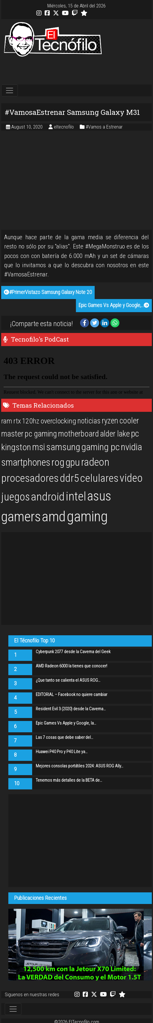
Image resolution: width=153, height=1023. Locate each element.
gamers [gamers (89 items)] (21, 517)
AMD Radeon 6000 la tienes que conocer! (71, 666)
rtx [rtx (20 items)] (17, 421)
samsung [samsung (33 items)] (63, 447)
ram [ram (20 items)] (6, 421)
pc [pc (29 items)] (135, 433)
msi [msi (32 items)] (38, 447)
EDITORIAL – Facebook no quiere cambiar (71, 694)
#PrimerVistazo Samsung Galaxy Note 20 (48, 292)
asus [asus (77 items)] (99, 496)
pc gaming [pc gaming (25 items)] (41, 434)
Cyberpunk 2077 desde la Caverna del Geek (73, 651)
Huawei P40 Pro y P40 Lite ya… (62, 751)
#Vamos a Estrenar (104, 127)
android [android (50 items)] (48, 496)
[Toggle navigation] (9, 90)
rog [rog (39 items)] (57, 462)
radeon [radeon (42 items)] (95, 462)
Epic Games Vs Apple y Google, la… (66, 723)
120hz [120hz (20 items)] (30, 421)
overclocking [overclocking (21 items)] (58, 421)
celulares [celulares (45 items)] (99, 478)
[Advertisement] (76, 71)
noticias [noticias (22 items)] (89, 420)
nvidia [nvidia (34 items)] (131, 447)
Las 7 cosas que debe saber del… (64, 737)
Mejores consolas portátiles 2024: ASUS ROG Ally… (79, 766)
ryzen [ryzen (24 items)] (110, 421)
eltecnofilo (64, 127)
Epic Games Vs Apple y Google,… (114, 305)
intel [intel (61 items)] (76, 496)
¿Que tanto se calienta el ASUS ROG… (68, 680)
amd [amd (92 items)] (53, 517)
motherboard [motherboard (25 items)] (78, 434)
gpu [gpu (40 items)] (72, 462)
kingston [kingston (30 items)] (16, 447)
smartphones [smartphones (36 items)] (25, 462)
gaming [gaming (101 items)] (87, 516)
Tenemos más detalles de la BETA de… (69, 780)
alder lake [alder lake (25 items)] (115, 434)
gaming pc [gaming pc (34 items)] (100, 447)
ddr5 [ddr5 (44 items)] (69, 478)
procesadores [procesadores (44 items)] (30, 478)
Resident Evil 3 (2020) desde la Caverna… (71, 708)
